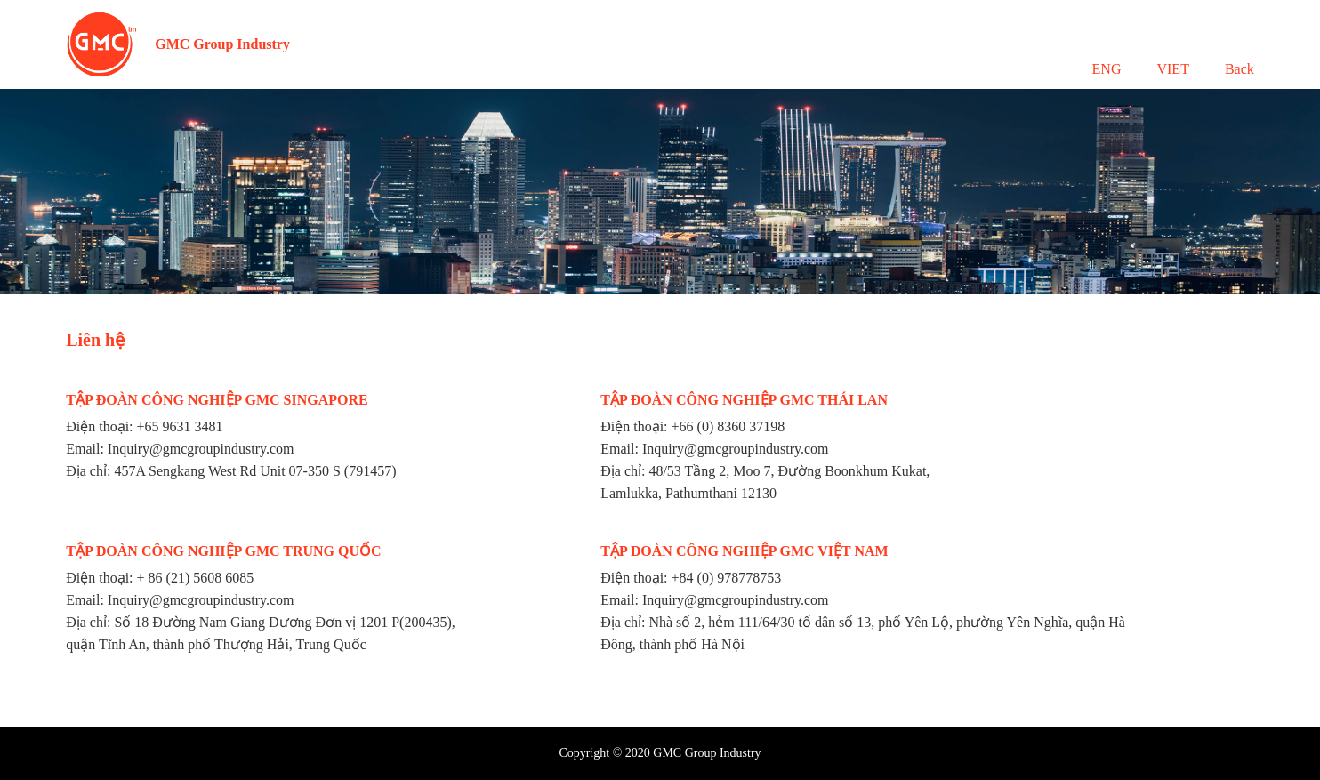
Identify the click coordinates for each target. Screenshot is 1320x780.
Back (1239, 68)
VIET (1172, 68)
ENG (1107, 68)
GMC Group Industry (222, 44)
